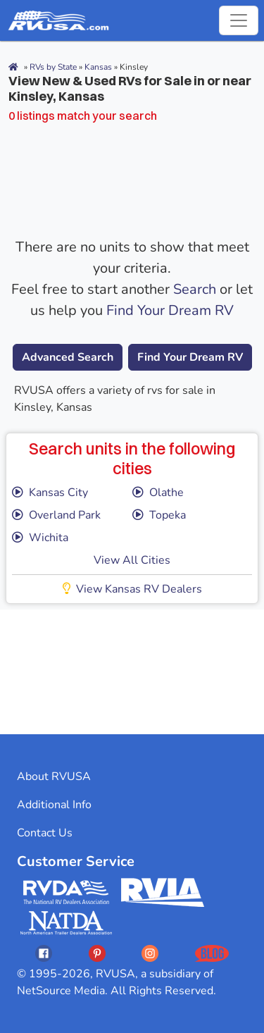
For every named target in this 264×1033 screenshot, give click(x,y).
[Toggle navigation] (238, 20)
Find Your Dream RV (170, 310)
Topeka (159, 515)
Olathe (158, 492)
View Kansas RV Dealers (132, 589)
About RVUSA (54, 776)
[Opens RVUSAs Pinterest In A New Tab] (97, 953)
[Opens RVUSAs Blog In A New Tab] (212, 953)
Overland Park (56, 515)
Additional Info (54, 804)
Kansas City (50, 492)
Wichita (40, 537)
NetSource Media (61, 990)
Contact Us (45, 833)
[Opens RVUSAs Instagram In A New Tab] (150, 953)
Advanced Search (67, 357)
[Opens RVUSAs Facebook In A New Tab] (43, 953)
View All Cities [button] (132, 560)
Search (194, 289)
